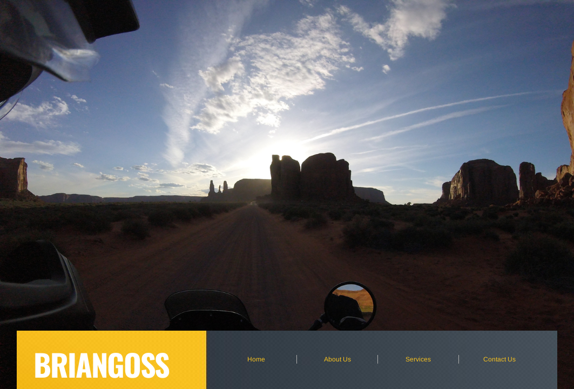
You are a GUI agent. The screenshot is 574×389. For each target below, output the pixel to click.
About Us (337, 359)
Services (418, 359)
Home (256, 359)
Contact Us (499, 359)
